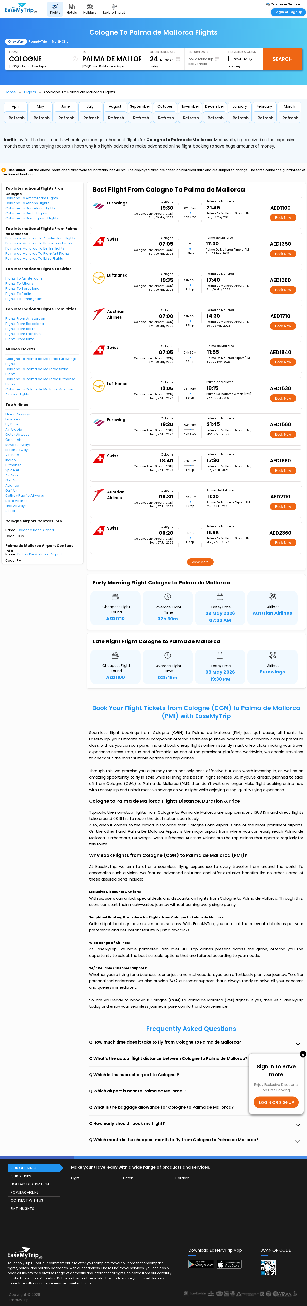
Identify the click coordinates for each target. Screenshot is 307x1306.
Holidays (182, 1178)
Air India (12, 454)
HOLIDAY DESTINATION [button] (30, 1184)
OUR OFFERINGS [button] (24, 1167)
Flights (30, 92)
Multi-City (60, 41)
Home (10, 92)
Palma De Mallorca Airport (39, 554)
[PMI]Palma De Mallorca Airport (104, 66)
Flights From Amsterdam (26, 318)
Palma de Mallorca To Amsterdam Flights (40, 238)
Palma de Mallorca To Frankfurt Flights (37, 253)
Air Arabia (13, 429)
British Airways (17, 449)
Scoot (10, 510)
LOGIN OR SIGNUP (276, 1102)
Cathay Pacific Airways (24, 495)
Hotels (128, 1178)
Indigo (10, 460)
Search (283, 59)
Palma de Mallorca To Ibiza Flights (34, 258)
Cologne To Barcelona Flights (30, 208)
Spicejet (12, 470)
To (84, 52)
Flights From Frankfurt (23, 333)
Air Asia (11, 475)
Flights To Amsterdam (23, 278)
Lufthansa (13, 465)
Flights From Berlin (20, 328)
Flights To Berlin (18, 293)
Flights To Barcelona (22, 288)
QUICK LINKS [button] (21, 1176)
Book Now (283, 218)
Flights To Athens (19, 283)
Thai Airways (16, 505)
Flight (75, 1178)
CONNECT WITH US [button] (27, 1200)
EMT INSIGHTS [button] (22, 1208)
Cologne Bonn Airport (35, 529)
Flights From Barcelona (24, 323)
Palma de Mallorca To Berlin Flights (34, 248)
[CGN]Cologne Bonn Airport (28, 66)
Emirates (12, 419)
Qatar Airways (17, 434)
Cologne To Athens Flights (27, 203)
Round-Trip (38, 41)
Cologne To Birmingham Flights (31, 218)
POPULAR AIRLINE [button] (24, 1192)
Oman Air (13, 439)
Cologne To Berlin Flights (26, 213)
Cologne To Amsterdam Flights (31, 198)
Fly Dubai (12, 424)
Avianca (12, 485)
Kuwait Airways (18, 444)
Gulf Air (11, 480)
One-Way (16, 41)
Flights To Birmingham (23, 298)
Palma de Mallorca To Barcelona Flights (39, 243)
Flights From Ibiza (20, 338)
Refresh (17, 118)
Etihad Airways (17, 414)
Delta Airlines (16, 500)
